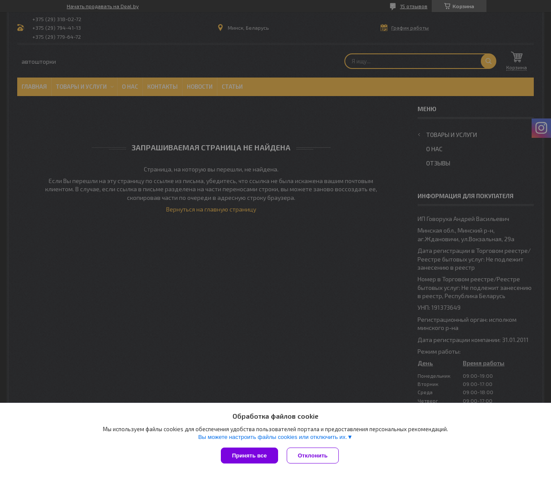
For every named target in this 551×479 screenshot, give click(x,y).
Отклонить (313, 455)
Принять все (249, 455)
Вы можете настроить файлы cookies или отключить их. (272, 437)
